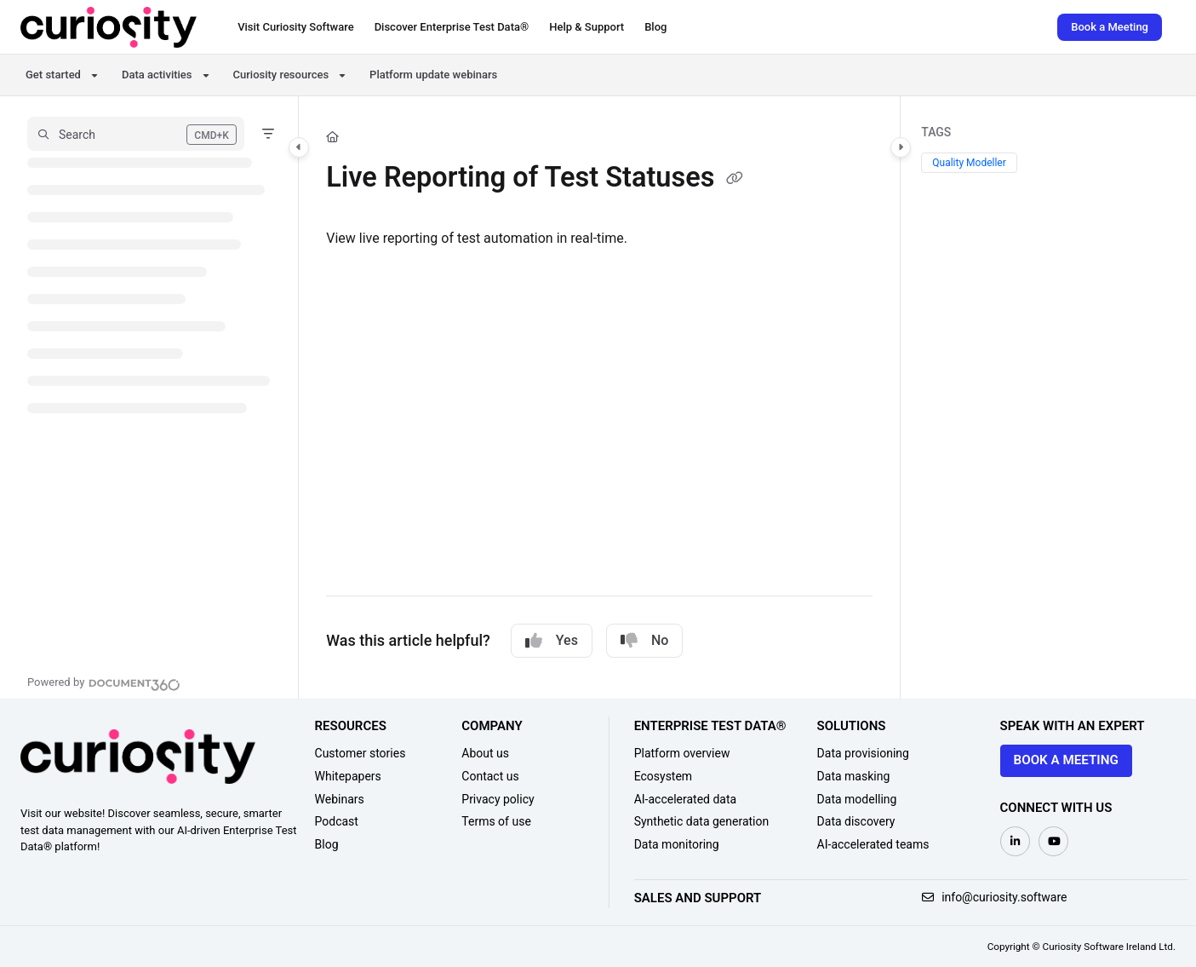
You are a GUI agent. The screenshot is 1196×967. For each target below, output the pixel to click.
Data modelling (857, 799)
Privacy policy (497, 799)
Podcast (336, 821)
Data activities (157, 74)
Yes (551, 640)
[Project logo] (108, 27)
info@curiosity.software (994, 897)
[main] (599, 397)
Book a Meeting (1109, 26)
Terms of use (496, 821)
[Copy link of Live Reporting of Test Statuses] (734, 179)
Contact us (489, 776)
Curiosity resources (281, 74)
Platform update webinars (433, 74)
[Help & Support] (586, 27)
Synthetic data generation (702, 821)
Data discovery (856, 821)
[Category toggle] (299, 147)
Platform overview (682, 753)
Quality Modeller (969, 163)
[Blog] (655, 27)
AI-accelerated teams (873, 844)
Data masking (853, 776)
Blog (327, 844)
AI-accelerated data (685, 799)
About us (485, 753)
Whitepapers (348, 776)
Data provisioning (863, 753)
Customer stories (360, 753)
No (644, 640)
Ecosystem (663, 776)
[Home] (332, 137)
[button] (135, 134)
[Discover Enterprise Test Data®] (452, 27)
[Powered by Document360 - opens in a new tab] (103, 682)
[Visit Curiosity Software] (295, 27)
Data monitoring (676, 844)
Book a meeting (1066, 760)
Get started (53, 74)
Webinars (339, 799)
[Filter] (268, 134)
